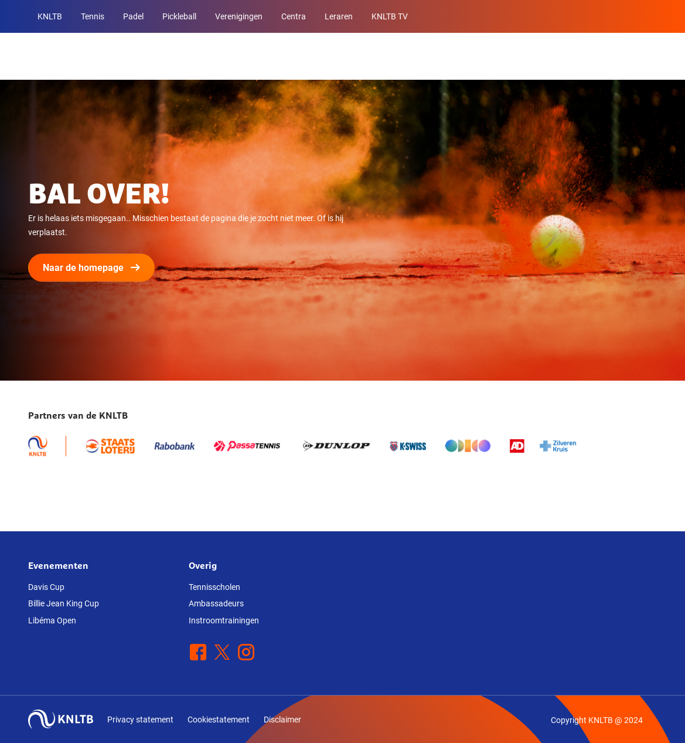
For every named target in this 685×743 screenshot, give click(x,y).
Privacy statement (140, 719)
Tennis (92, 16)
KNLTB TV (390, 16)
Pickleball (179, 16)
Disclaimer (282, 719)
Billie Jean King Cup (63, 603)
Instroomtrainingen (224, 620)
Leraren (339, 16)
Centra (293, 16)
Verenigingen (239, 16)
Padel (133, 16)
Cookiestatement (219, 719)
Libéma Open (52, 620)
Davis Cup (46, 587)
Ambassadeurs (216, 603)
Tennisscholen (214, 587)
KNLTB (50, 16)
